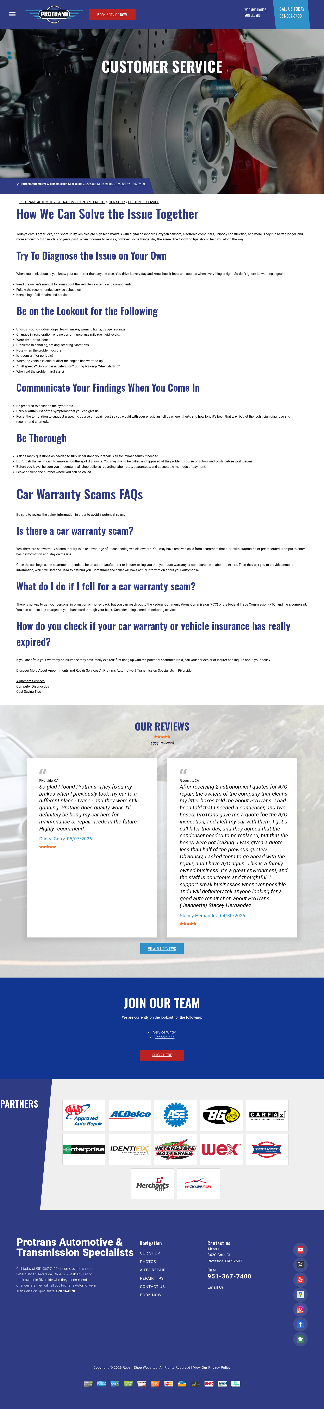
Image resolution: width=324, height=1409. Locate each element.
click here (162, 1055)
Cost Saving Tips (28, 692)
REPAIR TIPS (152, 1278)
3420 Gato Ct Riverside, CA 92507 (104, 183)
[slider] (162, 736)
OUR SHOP (117, 202)
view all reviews (162, 948)
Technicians (165, 1037)
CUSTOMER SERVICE (143, 202)
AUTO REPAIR (153, 1270)
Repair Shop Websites (140, 1368)
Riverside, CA (48, 781)
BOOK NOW (150, 1295)
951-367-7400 (290, 16)
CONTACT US (152, 1286)
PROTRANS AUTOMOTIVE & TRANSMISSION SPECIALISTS (62, 202)
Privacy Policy (219, 1368)
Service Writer (164, 1032)
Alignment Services (30, 681)
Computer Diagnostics (32, 686)
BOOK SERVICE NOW (112, 14)
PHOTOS (148, 1261)
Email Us (215, 1287)
